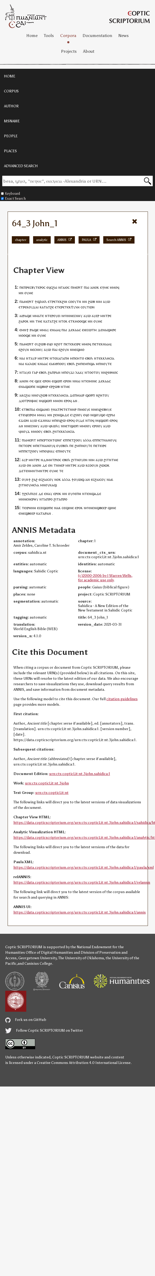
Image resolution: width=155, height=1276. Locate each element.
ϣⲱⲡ (58, 381)
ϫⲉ (100, 330)
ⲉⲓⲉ (84, 330)
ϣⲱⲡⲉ (30, 386)
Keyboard (10, 193)
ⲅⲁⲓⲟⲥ (65, 287)
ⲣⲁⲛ (57, 372)
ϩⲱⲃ (91, 301)
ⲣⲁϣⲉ (27, 315)
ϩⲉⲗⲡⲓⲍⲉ (30, 493)
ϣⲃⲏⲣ (43, 386)
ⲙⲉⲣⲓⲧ (78, 287)
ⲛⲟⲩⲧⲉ (106, 363)
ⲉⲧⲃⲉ (26, 409)
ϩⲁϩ (35, 479)
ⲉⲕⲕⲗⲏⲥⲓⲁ (106, 358)
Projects (69, 51)
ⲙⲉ (106, 287)
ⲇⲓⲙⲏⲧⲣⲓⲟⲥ (52, 459)
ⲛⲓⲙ (99, 301)
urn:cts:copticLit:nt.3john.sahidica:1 (79, 774)
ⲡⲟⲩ (67, 372)
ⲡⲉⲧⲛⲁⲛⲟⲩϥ (106, 440)
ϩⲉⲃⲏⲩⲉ (106, 409)
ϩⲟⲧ (59, 344)
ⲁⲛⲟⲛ (23, 381)
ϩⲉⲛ (56, 415)
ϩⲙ (78, 363)
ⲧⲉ (61, 470)
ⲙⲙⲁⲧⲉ (38, 315)
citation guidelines (122, 699)
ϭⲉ (31, 381)
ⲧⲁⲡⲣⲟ (47, 499)
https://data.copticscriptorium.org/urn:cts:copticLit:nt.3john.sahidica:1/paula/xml (83, 867)
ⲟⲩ (26, 293)
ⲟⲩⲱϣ (79, 479)
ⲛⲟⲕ (57, 479)
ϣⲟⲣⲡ (90, 395)
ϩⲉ (52, 307)
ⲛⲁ (54, 330)
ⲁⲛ (75, 400)
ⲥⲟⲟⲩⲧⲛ (74, 301)
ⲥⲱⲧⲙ (92, 330)
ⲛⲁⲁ (106, 344)
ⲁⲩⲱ (106, 301)
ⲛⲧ (28, 358)
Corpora (68, 35)
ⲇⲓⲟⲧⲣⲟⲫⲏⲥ (28, 400)
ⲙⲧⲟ (80, 358)
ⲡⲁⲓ (86, 287)
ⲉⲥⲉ (40, 507)
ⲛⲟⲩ (37, 395)
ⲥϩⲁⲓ (53, 287)
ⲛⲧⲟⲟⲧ (90, 372)
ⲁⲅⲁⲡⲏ (63, 358)
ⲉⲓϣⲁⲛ (41, 409)
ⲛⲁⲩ (51, 451)
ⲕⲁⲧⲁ (44, 307)
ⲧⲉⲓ (86, 381)
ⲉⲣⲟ (45, 381)
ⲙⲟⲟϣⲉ (81, 321)
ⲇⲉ (44, 465)
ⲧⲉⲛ (26, 470)
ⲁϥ (58, 330)
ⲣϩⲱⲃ (55, 386)
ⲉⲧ (71, 321)
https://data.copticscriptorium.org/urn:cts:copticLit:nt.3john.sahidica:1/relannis (81, 882)
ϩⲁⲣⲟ (23, 321)
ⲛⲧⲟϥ (89, 420)
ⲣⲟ (65, 499)
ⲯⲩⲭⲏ (75, 307)
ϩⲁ (50, 372)
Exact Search (13, 198)
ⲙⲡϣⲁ (90, 363)
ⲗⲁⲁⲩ (79, 372)
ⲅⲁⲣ (35, 372)
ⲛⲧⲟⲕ (63, 321)
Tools (49, 35)
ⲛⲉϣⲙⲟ (78, 349)
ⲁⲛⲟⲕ (94, 287)
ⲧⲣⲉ (53, 301)
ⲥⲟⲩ (50, 479)
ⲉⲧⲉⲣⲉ (60, 307)
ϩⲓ (55, 499)
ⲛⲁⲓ (77, 381)
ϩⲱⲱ (103, 465)
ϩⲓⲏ (64, 301)
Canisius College (38, 963)
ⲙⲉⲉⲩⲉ (85, 409)
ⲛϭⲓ (64, 315)
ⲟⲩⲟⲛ (83, 459)
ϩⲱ (63, 420)
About (88, 51)
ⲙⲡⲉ (55, 420)
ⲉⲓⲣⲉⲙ (31, 415)
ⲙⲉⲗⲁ (34, 485)
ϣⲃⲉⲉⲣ (101, 507)
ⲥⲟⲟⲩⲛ (93, 465)
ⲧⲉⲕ (59, 301)
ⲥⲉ (40, 381)
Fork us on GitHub (25, 1019)
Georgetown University (37, 958)
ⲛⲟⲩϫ (25, 431)
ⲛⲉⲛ (27, 499)
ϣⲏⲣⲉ (111, 330)
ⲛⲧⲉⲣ (49, 315)
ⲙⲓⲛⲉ (93, 381)
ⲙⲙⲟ (113, 287)
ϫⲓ (72, 372)
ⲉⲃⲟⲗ (89, 358)
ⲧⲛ (56, 465)
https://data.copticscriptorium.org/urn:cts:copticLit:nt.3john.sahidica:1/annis (79, 912)
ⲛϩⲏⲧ (100, 395)
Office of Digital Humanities (49, 952)
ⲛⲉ (72, 315)
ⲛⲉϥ (97, 409)
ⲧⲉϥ (23, 415)
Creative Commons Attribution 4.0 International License (84, 1063)
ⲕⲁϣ (53, 485)
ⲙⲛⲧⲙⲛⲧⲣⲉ (39, 470)
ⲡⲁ (21, 301)
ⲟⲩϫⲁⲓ (34, 307)
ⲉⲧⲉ (69, 344)
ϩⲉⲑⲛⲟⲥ (112, 372)
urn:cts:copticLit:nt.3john (47, 783)
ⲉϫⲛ (41, 420)
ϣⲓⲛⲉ (69, 507)
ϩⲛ (55, 431)
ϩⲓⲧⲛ (75, 459)
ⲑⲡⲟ (58, 363)
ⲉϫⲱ (23, 420)
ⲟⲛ (29, 465)
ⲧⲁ (58, 499)
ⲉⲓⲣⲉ (77, 344)
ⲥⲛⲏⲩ (78, 315)
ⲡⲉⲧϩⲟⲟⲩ (74, 440)
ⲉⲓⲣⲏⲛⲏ (30, 507)
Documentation (97, 35)
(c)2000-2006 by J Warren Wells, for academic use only (105, 577)
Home (32, 35)
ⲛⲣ (74, 409)
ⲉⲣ (97, 315)
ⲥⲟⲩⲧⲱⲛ (88, 307)
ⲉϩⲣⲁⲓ (110, 415)
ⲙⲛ (23, 330)
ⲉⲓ (59, 315)
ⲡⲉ (21, 287)
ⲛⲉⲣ (61, 465)
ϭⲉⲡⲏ (76, 493)
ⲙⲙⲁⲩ (44, 330)
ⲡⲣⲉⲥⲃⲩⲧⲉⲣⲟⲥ (34, 287)
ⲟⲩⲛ (25, 479)
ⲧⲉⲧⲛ (67, 409)
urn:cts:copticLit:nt (52, 792)
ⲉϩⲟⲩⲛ (24, 349)
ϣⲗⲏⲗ (42, 301)
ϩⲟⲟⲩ (78, 415)
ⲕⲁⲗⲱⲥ (31, 363)
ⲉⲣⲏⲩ (34, 499)
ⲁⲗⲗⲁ (87, 440)
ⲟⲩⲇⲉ (80, 420)
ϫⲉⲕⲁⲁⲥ (74, 330)
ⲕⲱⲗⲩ (55, 426)
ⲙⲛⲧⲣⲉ (105, 315)
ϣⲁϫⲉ (64, 415)
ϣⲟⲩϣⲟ (99, 415)
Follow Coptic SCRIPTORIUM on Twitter (44, 1030)
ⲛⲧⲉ (85, 493)
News (123, 35)
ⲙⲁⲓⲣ (80, 395)
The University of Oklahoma (81, 958)
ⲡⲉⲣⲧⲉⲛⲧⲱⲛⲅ (51, 440)
